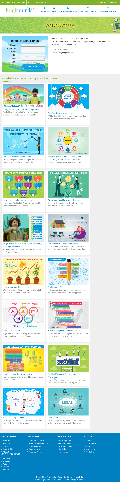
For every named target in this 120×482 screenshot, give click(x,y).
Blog (44, 477)
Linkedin (6, 467)
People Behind (8, 449)
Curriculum (63, 449)
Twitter (5, 464)
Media (88, 446)
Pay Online (112, 2)
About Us (101, 2)
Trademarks (51, 477)
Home (38, 477)
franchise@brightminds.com (13, 2)
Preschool (6, 443)
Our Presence (91, 443)
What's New (7, 452)
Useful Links (90, 449)
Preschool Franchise (36, 441)
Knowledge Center (66, 441)
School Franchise (35, 446)
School (5, 446)
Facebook (6, 458)
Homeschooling (64, 452)
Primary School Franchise (38, 443)
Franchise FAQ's (35, 449)
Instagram (6, 461)
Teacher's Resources (66, 446)
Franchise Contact (35, 452)
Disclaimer (68, 477)
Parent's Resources (66, 443)
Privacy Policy (78, 477)
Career (60, 477)
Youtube (6, 470)
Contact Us (90, 441)
